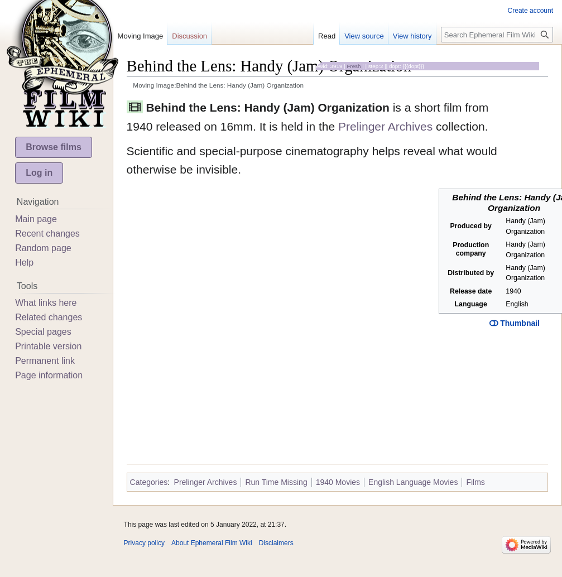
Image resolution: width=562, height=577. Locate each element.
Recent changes (47, 233)
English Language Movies (413, 482)
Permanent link (45, 361)
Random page (43, 248)
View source (364, 36)
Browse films (53, 147)
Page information (49, 375)
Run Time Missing (276, 482)
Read (326, 36)
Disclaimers (276, 543)
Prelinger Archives (385, 126)
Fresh (354, 66)
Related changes (48, 317)
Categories (149, 482)
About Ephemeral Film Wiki (211, 543)
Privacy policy (144, 543)
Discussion (189, 36)
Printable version (48, 346)
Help (24, 262)
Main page (36, 219)
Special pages (43, 331)
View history (412, 36)
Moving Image (141, 36)
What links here (45, 302)
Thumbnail (514, 323)
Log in (39, 172)
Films (475, 482)
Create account (530, 11)
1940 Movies (338, 482)
